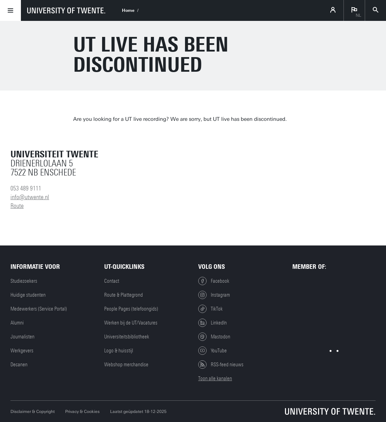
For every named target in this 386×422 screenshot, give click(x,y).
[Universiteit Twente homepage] (330, 411)
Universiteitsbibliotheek (126, 337)
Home (128, 10)
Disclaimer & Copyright (32, 411)
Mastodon (214, 337)
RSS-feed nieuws (221, 364)
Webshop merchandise (126, 364)
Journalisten (22, 337)
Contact (111, 281)
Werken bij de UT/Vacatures (130, 323)
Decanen (19, 364)
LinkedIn (212, 323)
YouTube (212, 350)
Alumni (17, 323)
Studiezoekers (23, 281)
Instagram (214, 295)
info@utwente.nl (29, 197)
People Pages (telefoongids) (131, 309)
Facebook (213, 281)
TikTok (210, 309)
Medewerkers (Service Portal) (38, 309)
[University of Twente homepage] (66, 10)
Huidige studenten (28, 295)
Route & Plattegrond (123, 295)
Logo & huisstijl (118, 350)
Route (17, 206)
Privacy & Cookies (82, 411)
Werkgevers (21, 350)
